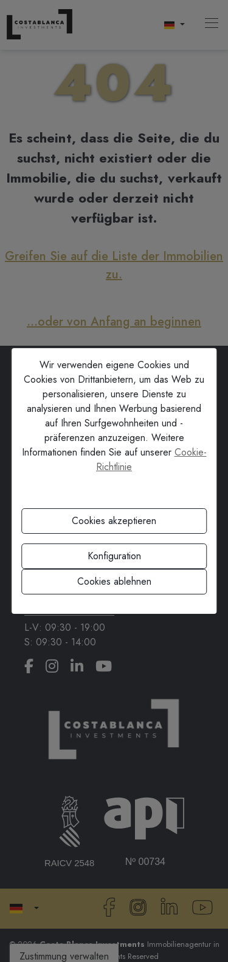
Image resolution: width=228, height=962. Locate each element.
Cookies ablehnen (114, 581)
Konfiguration (114, 556)
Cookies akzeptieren (114, 521)
